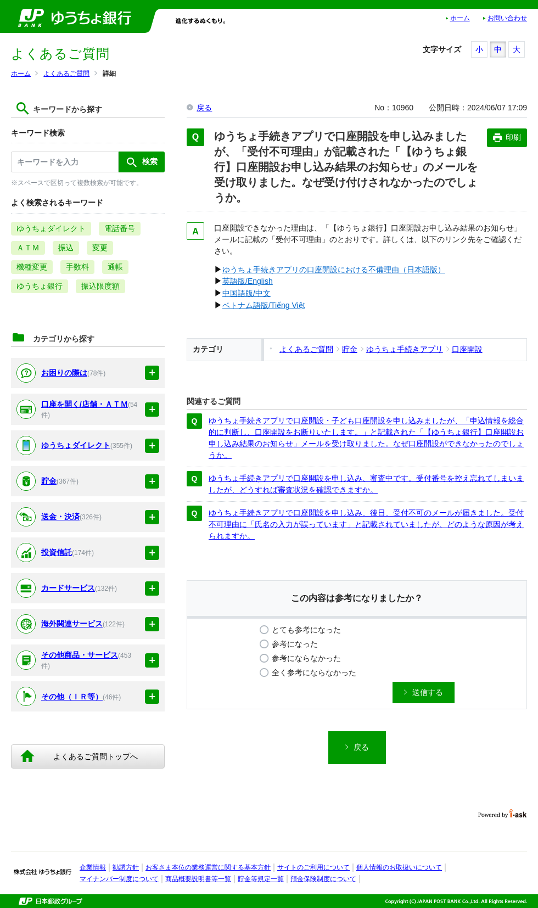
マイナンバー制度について (119, 879)
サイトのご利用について (313, 867)
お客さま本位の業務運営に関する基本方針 (208, 867)
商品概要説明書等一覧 (198, 879)
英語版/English (247, 281)
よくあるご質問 (66, 73)
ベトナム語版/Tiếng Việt (263, 305)
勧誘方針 (126, 867)
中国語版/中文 (246, 293)
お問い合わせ (507, 18)
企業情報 (93, 867)
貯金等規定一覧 (261, 879)
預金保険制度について (323, 879)
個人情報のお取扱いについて (399, 867)
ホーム (460, 18)
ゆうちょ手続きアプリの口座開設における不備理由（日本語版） (333, 269)
